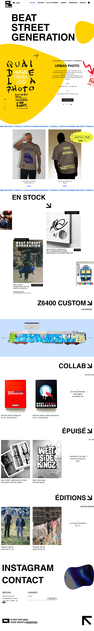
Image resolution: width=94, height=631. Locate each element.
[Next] (87, 391)
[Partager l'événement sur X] (67, 104)
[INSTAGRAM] (30, 568)
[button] (89, 2)
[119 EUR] (77, 250)
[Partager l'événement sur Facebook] (63, 104)
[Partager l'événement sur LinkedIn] (71, 104)
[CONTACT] (30, 580)
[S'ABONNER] (52, 599)
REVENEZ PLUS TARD (78, 456)
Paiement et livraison (8, 596)
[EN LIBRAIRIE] (37, 285)
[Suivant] (89, 338)
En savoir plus (67, 100)
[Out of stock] (21, 239)
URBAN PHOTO (67, 66)
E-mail (30, 596)
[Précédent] (4, 338)
